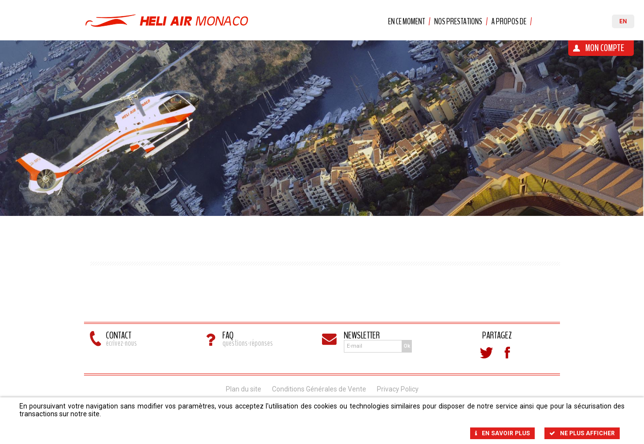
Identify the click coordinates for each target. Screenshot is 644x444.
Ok (407, 346)
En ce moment (406, 21)
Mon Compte (604, 47)
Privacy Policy (398, 389)
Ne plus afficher (582, 433)
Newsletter (362, 335)
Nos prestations (458, 21)
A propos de (508, 21)
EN (623, 21)
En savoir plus (502, 433)
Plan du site (243, 389)
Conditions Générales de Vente (319, 389)
